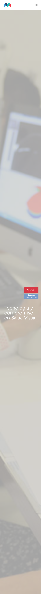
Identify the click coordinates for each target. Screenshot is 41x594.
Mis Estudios (31, 290)
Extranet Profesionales (31, 296)
